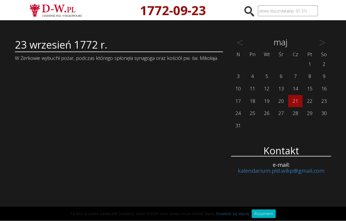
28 (295, 113)
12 (267, 88)
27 (281, 113)
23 (324, 101)
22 (309, 101)
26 (267, 113)
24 (238, 113)
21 (295, 101)
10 (238, 88)
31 (238, 125)
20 (281, 101)
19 (267, 101)
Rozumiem (263, 213)
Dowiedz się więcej (232, 213)
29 (309, 113)
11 (252, 88)
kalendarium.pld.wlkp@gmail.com (281, 170)
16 (324, 88)
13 (281, 88)
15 (309, 88)
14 (295, 88)
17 (238, 101)
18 (252, 101)
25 (252, 113)
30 (324, 113)
